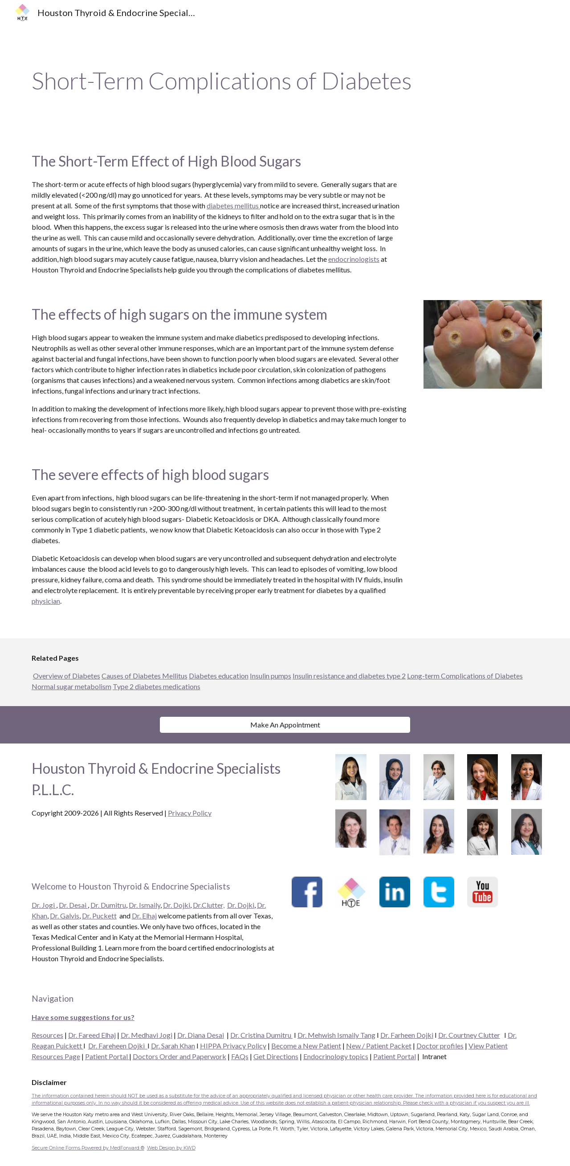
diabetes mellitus (233, 205)
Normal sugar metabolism (71, 686)
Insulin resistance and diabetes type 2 (349, 675)
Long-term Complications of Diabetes (465, 675)
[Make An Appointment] (285, 724)
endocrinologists (353, 259)
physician (46, 601)
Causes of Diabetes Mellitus (144, 675)
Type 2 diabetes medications (156, 686)
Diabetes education (218, 675)
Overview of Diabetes (66, 675)
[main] (285, 81)
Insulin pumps (270, 675)
